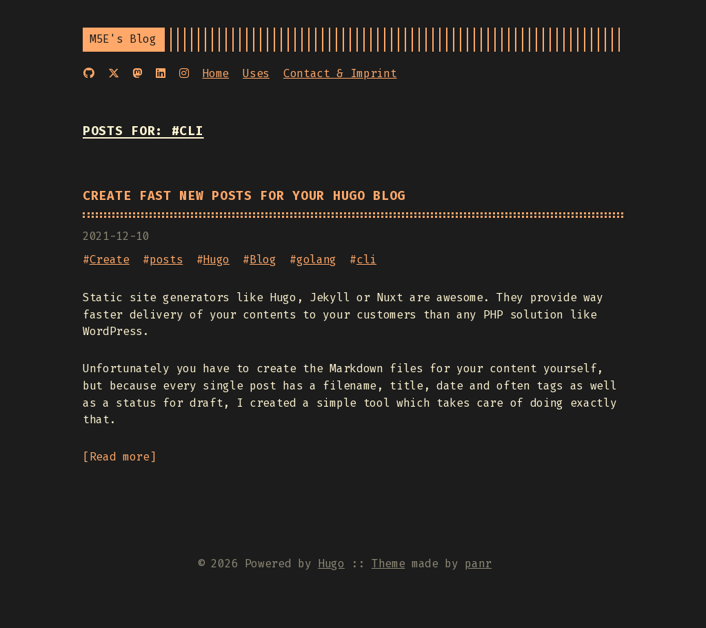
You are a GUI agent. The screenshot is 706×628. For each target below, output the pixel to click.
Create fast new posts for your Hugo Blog (244, 196)
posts (166, 259)
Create (110, 259)
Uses (256, 73)
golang (316, 259)
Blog (263, 259)
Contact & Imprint (340, 73)
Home (215, 73)
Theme (388, 563)
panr (478, 563)
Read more (120, 456)
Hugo (216, 259)
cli (366, 259)
